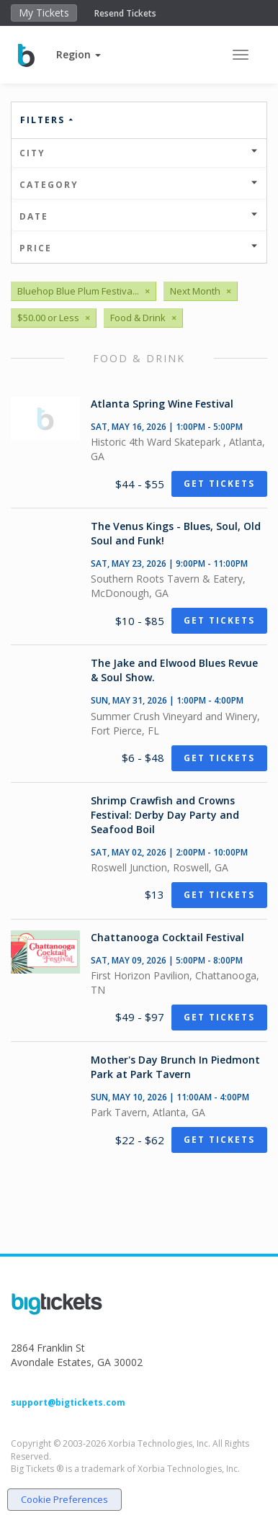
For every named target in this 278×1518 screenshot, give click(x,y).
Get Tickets (219, 483)
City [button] (139, 153)
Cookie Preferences (64, 1499)
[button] (78, 54)
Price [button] (139, 248)
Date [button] (139, 216)
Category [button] (139, 185)
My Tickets (44, 12)
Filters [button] (47, 120)
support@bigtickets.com (68, 1402)
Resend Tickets (125, 13)
